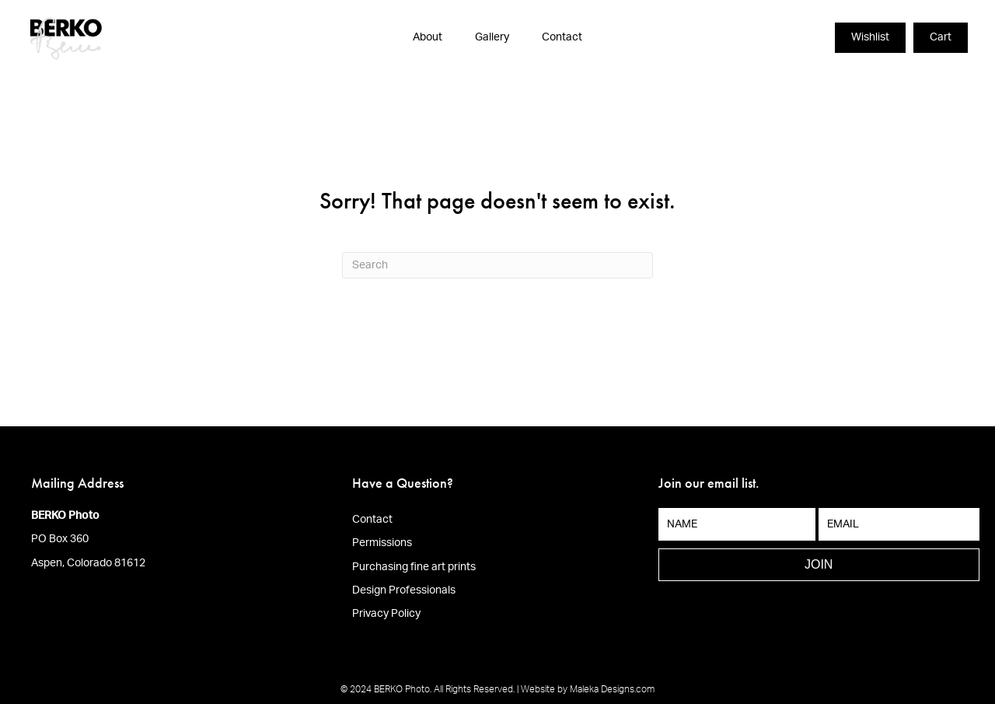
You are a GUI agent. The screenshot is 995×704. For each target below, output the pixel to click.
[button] (818, 564)
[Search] (497, 265)
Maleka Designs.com (612, 689)
